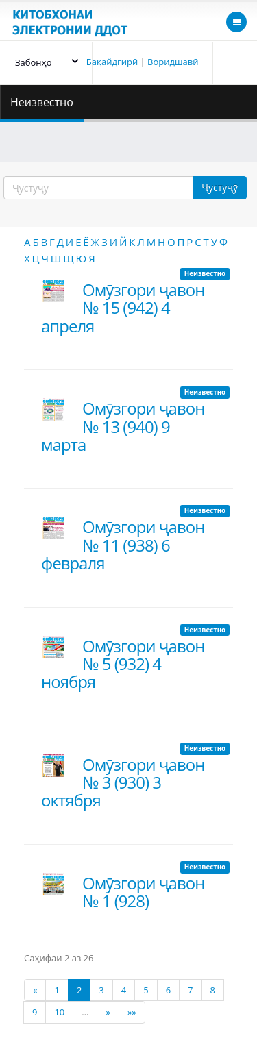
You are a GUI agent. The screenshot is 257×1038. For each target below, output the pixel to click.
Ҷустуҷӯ (219, 187)
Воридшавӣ (172, 61)
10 (59, 1012)
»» (131, 1012)
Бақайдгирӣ (112, 61)
